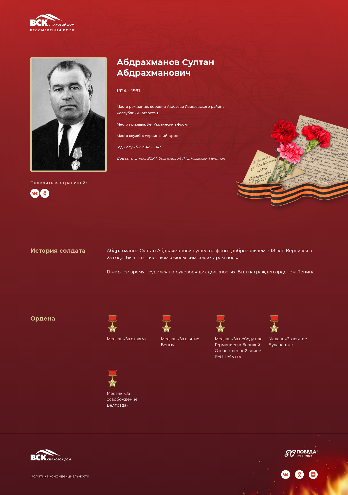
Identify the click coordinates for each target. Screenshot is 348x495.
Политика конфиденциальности (59, 476)
